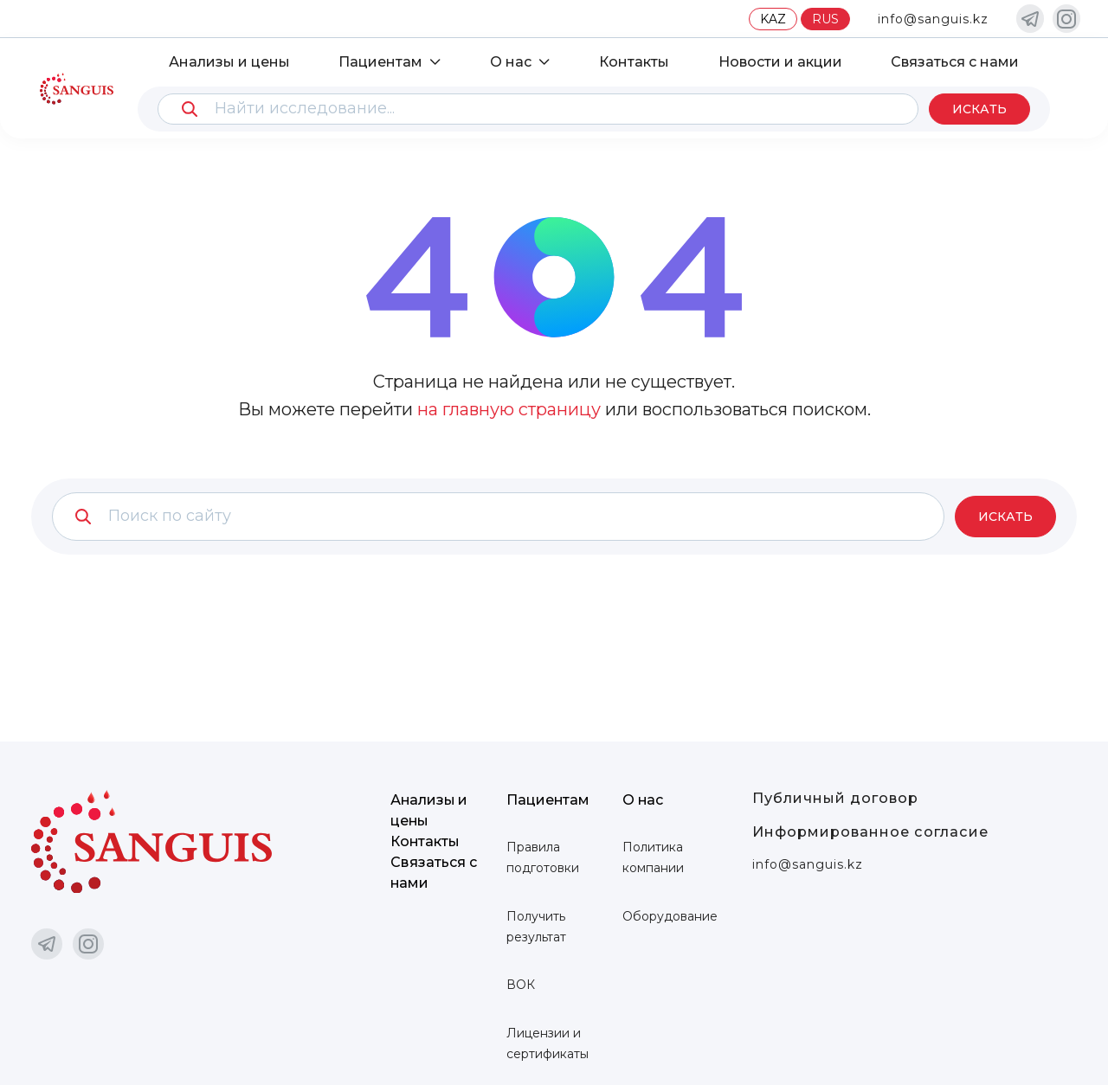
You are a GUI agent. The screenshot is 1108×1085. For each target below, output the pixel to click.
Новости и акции (779, 61)
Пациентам (381, 61)
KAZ (773, 19)
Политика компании (653, 857)
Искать (978, 109)
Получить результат (536, 926)
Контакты (634, 61)
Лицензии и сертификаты (547, 1043)
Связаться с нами (954, 61)
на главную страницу (509, 409)
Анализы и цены (230, 61)
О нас (510, 61)
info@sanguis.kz (933, 19)
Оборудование (670, 916)
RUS (825, 19)
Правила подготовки (542, 857)
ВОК (520, 984)
